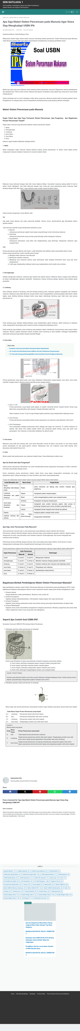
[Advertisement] (40, 169)
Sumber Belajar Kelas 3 (28, 901)
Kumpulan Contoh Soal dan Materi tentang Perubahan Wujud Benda (29, 349)
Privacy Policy (41, 1001)
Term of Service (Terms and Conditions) (58, 1001)
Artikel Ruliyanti (63, 880)
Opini (67, 894)
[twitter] (25, 792)
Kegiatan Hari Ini (56, 887)
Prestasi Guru (18, 897)
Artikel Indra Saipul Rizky (30, 880)
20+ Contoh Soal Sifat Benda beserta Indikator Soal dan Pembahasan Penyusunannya (34, 352)
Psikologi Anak (57, 897)
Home (12, 1001)
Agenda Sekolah (10, 877)
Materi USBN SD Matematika (53, 894)
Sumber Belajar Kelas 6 (12, 904)
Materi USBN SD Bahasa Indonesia (14, 894)
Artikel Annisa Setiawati (39, 877)
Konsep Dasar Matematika (12, 891)
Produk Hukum (44, 897)
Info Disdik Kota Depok (11, 887)
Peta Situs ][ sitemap (22, 1001)
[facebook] (10, 792)
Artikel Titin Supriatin (41, 884)
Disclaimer (32, 1001)
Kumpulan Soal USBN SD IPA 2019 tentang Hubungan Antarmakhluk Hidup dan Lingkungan (40, 946)
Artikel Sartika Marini (11, 884)
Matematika (49, 891)
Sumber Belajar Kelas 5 (64, 901)
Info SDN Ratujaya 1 (41, 887)
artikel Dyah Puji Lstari (41, 904)
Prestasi (7, 897)
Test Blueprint (27, 904)
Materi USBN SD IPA (35, 894)
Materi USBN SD (62, 891)
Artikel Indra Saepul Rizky (12, 880)
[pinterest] (40, 792)
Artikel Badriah (54, 877)
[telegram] (69, 792)
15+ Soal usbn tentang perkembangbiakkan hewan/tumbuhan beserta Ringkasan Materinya (35, 355)
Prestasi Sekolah (30, 897)
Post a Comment (28, 30)
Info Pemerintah (26, 887)
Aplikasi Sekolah (23, 877)
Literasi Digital (37, 891)
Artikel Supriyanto (26, 884)
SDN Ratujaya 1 (13, 2)
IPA (63, 884)
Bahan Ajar (54, 884)
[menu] (5, 12)
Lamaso (26, 891)
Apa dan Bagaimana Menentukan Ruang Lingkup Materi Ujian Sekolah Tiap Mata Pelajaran (39, 931)
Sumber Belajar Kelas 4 (46, 901)
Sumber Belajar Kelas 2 (11, 901)
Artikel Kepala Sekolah (48, 880)
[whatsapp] (54, 792)
